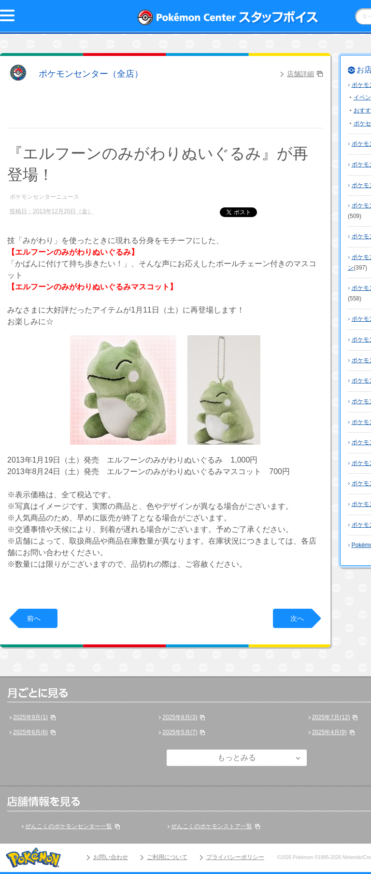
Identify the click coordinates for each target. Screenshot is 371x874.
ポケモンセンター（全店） (91, 74)
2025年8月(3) (179, 717)
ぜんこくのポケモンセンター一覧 (68, 826)
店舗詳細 (300, 74)
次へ (297, 618)
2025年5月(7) (179, 732)
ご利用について (167, 857)
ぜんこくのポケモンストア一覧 (211, 826)
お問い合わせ (110, 857)
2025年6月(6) (30, 732)
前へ (34, 618)
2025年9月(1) (30, 717)
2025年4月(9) (329, 732)
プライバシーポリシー (235, 857)
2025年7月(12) (331, 717)
